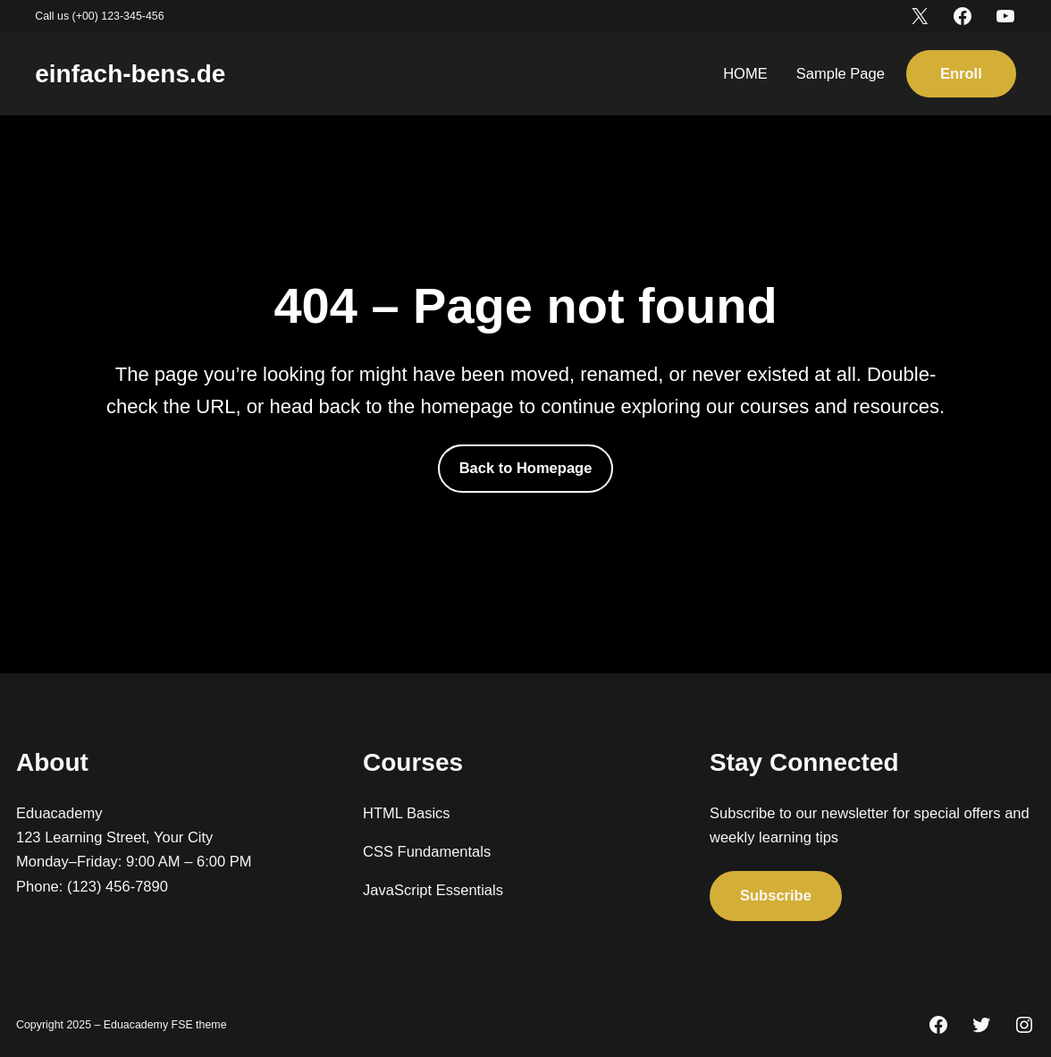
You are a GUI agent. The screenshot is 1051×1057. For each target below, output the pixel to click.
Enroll (961, 73)
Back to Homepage (526, 468)
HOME (745, 73)
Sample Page (840, 73)
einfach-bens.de (130, 74)
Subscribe (775, 895)
